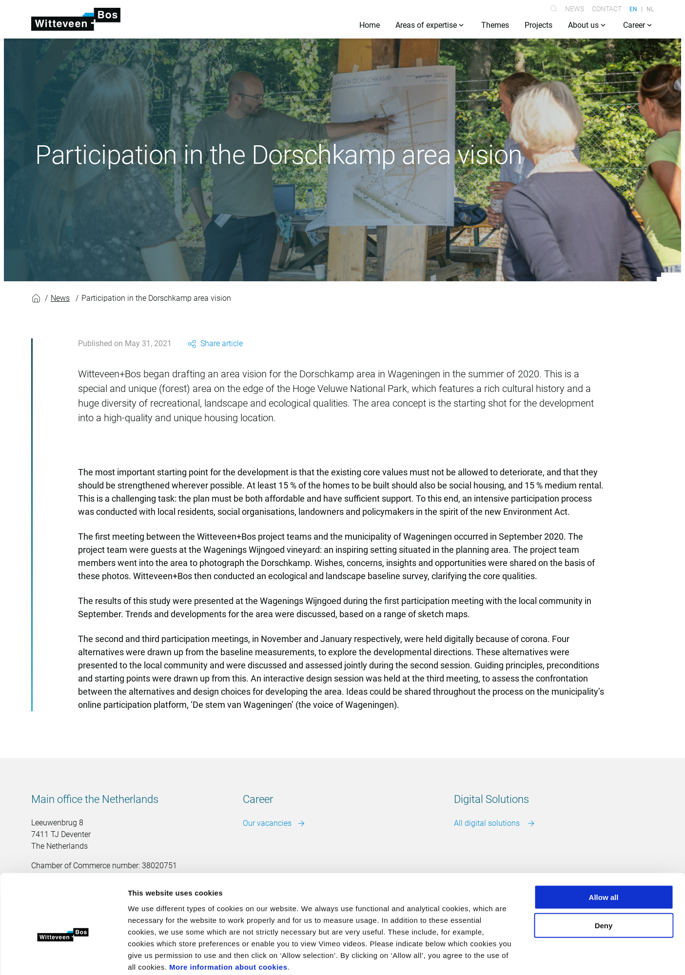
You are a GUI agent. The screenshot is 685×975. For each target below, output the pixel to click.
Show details (511, 956)
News (574, 9)
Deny (604, 875)
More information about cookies (228, 916)
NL (650, 8)
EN (633, 8)
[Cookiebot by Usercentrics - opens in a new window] (63, 956)
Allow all (604, 846)
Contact (607, 9)
